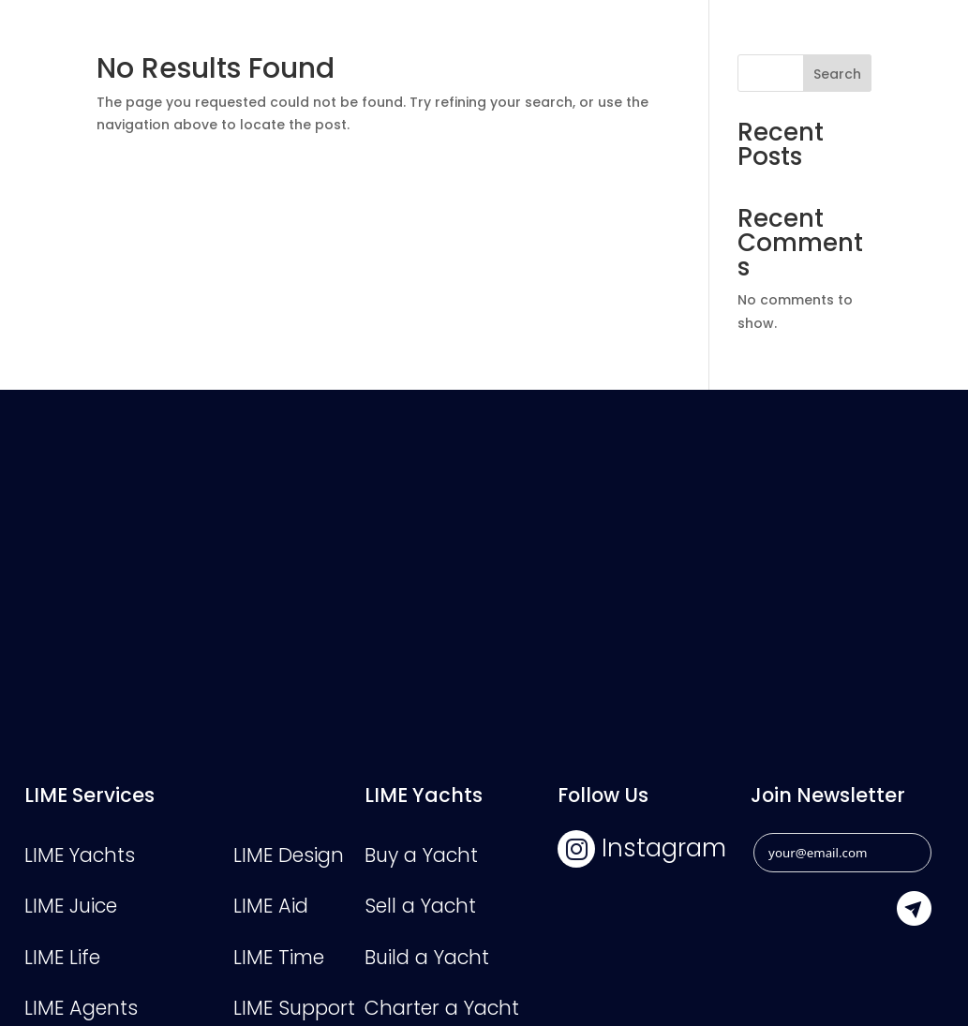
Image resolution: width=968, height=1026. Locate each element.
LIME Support (294, 1007)
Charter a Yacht (442, 1007)
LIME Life (62, 957)
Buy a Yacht (421, 855)
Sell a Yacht (420, 905)
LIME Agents (81, 1007)
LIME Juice (70, 905)
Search (837, 74)
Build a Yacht (427, 957)
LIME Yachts (79, 855)
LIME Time (278, 957)
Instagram (642, 848)
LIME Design (288, 855)
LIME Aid (270, 905)
